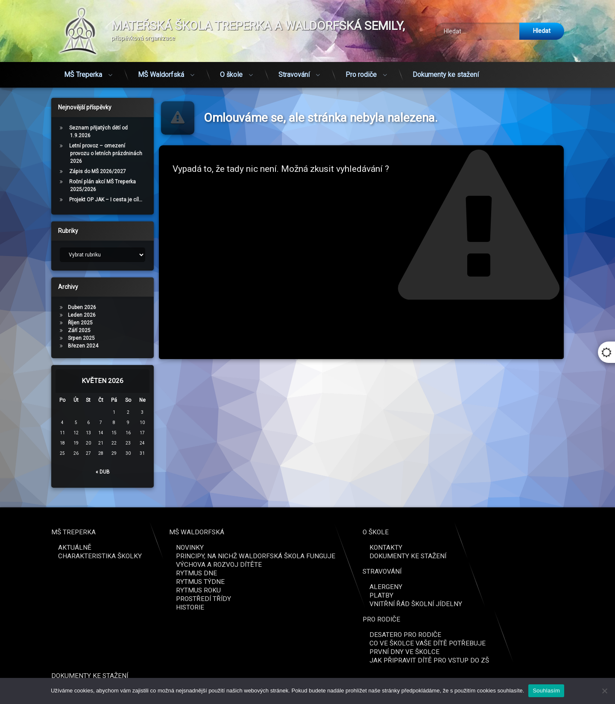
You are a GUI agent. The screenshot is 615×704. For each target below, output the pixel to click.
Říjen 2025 (50, 323)
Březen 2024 (53, 346)
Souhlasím (546, 690)
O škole (231, 60)
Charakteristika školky (470, 556)
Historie (561, 607)
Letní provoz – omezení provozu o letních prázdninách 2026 (75, 153)
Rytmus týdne (571, 582)
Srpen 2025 (51, 338)
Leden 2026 (51, 315)
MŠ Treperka (83, 60)
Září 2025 (49, 330)
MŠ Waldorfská (161, 60)
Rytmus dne (567, 573)
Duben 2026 (52, 307)
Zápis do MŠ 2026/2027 (67, 171)
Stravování (294, 60)
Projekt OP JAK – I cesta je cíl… (75, 200)
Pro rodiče (361, 60)
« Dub (72, 472)
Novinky (560, 547)
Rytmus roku (569, 590)
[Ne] (604, 690)
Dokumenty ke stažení (446, 60)
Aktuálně (445, 547)
